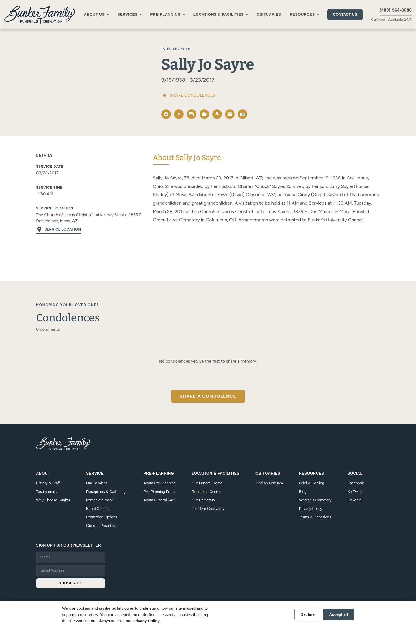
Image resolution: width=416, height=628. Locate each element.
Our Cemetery (203, 500)
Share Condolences (188, 95)
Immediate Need (100, 500)
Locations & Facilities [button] (218, 14)
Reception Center (206, 491)
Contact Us (345, 14)
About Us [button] (94, 14)
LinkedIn (355, 500)
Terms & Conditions (315, 517)
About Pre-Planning (160, 483)
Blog (302, 491)
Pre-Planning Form (159, 491)
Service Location (58, 229)
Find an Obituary (269, 483)
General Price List (101, 525)
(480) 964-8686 (396, 10)
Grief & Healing (311, 483)
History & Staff (48, 483)
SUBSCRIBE (71, 583)
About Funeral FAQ (159, 500)
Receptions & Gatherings (107, 491)
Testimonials (46, 491)
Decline (307, 614)
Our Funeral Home (207, 483)
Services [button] (127, 14)
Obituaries (268, 14)
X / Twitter (356, 491)
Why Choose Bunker (53, 500)
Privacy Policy (310, 508)
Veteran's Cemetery (315, 500)
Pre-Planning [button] (165, 14)
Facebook (356, 483)
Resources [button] (302, 14)
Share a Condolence (208, 396)
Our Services (97, 483)
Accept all (338, 614)
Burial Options (98, 508)
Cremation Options (101, 517)
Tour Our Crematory (208, 508)
